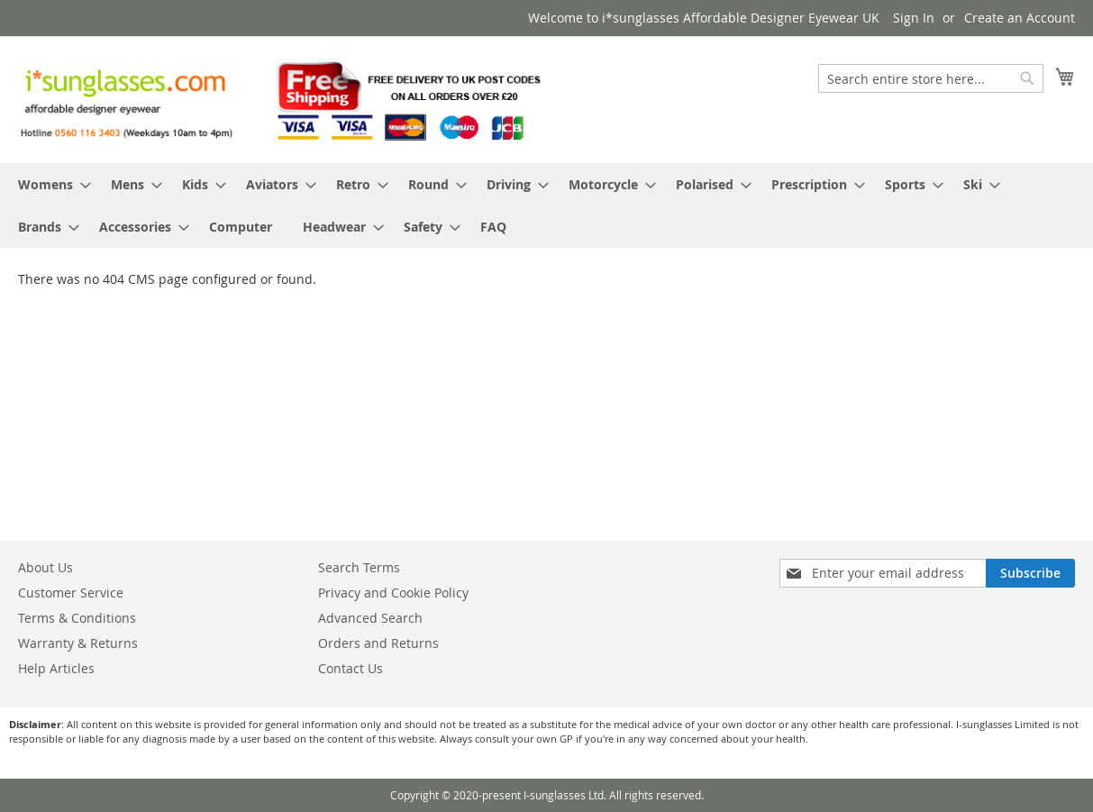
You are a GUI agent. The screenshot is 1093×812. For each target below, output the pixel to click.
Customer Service (70, 592)
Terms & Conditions (77, 617)
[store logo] (282, 99)
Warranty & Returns (78, 643)
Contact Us (350, 668)
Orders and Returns (378, 643)
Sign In (913, 17)
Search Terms (359, 567)
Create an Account (1019, 17)
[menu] (546, 205)
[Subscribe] (1030, 573)
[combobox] (930, 78)
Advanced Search (370, 617)
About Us (45, 567)
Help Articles (56, 668)
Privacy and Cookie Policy (393, 592)
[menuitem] (49, 184)
